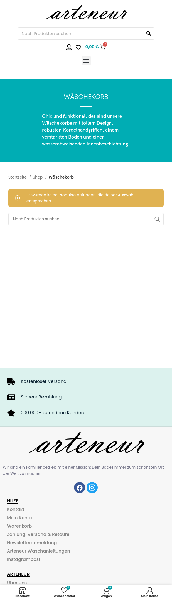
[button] (86, 60)
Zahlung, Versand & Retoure (38, 534)
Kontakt (15, 509)
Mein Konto (19, 517)
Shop (38, 177)
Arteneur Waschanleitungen (38, 551)
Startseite (18, 177)
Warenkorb (19, 526)
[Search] (148, 33)
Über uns (17, 582)
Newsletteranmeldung (32, 542)
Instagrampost (23, 559)
